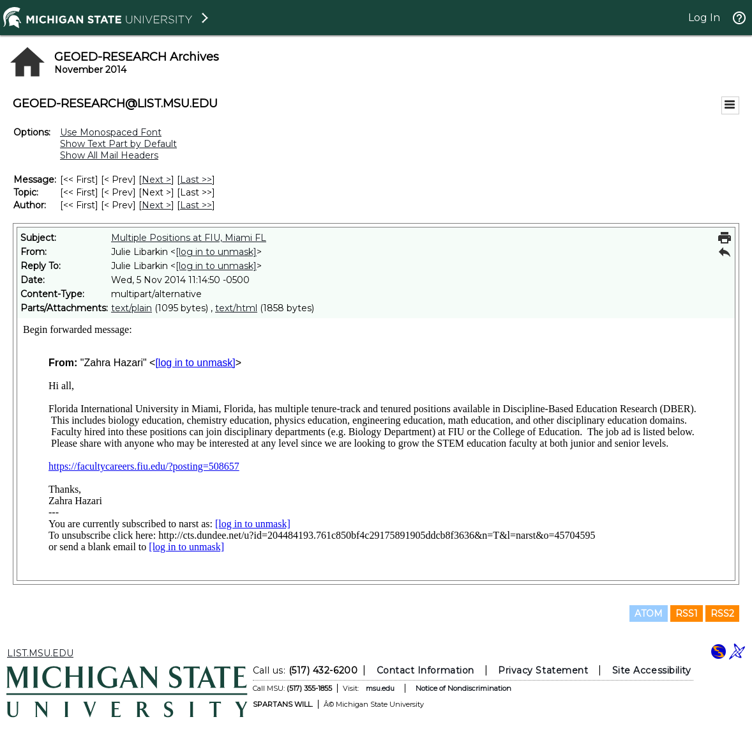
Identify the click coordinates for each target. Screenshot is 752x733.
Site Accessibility (651, 670)
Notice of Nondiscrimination (463, 688)
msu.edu (380, 688)
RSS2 (722, 613)
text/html (236, 308)
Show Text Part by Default (118, 144)
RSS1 (686, 613)
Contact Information (425, 670)
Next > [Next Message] (156, 179)
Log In (704, 18)
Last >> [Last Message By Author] (196, 205)
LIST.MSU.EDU (40, 653)
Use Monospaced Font (111, 132)
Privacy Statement (543, 670)
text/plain (131, 308)
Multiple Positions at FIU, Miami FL (188, 237)
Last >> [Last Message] (196, 179)
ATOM (649, 613)
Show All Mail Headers (109, 155)
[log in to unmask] (216, 252)
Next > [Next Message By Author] (156, 205)
